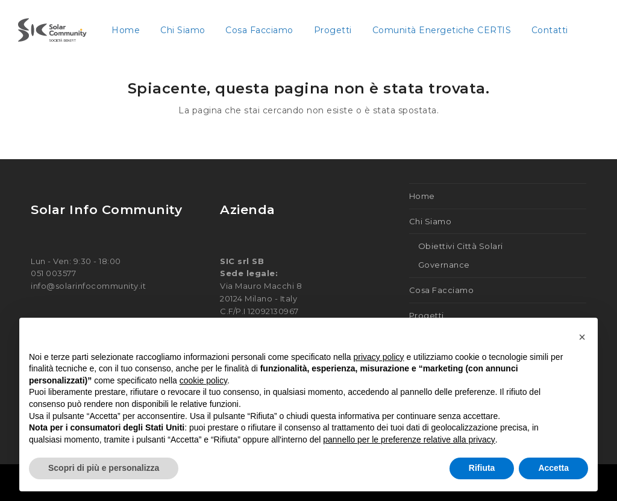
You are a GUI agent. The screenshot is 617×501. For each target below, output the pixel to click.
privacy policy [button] (379, 357)
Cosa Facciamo (441, 290)
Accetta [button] (553, 468)
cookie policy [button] (203, 380)
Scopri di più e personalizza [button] (103, 468)
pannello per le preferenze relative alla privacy (409, 439)
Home (422, 196)
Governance (444, 264)
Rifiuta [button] (482, 468)
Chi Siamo (430, 221)
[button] (582, 337)
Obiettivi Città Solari (460, 246)
